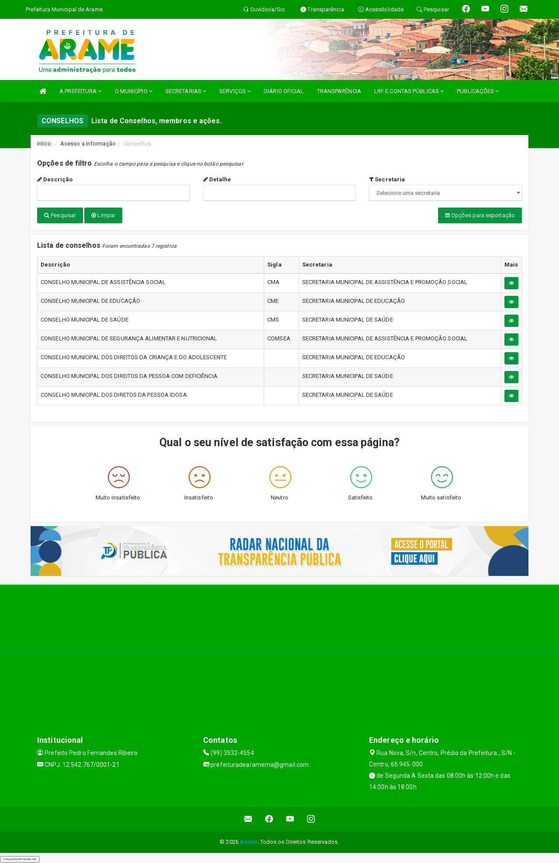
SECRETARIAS (186, 91)
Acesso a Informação (88, 143)
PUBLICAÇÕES (478, 91)
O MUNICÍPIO (133, 91)
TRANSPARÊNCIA (339, 91)
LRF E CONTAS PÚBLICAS (409, 91)
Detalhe (217, 179)
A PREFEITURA (80, 91)
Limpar (103, 215)
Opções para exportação (480, 215)
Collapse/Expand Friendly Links (19, 858)
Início (44, 143)
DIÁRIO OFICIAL (284, 91)
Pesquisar (60, 215)
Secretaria (387, 179)
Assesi (249, 841)
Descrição (54, 179)
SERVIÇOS (235, 91)
